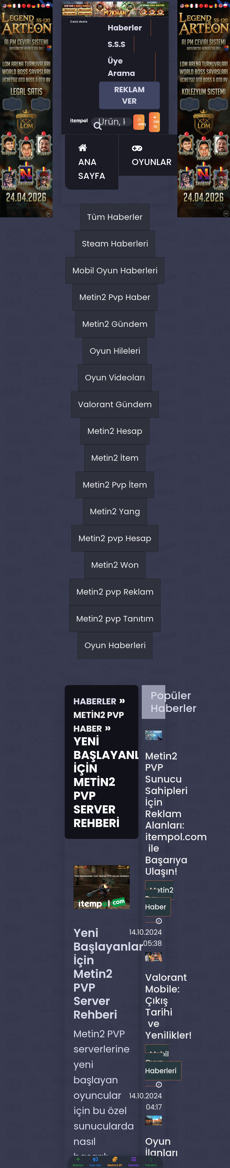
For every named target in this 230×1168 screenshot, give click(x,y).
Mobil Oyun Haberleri (115, 318)
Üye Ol (156, 141)
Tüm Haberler (115, 241)
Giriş (156, 120)
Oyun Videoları (115, 482)
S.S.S (116, 44)
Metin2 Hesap (115, 568)
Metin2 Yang (115, 673)
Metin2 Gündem (115, 413)
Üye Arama (121, 66)
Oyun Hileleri (115, 448)
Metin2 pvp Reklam (115, 802)
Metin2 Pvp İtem (115, 638)
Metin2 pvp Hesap (115, 716)
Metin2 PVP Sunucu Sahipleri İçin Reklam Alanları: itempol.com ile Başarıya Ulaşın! (176, 1069)
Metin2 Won (115, 759)
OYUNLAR (152, 175)
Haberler (125, 27)
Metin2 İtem (115, 603)
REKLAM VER (129, 95)
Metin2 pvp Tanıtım (115, 853)
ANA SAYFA (91, 182)
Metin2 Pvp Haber (115, 370)
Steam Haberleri (115, 275)
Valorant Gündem (115, 525)
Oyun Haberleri (115, 896)
